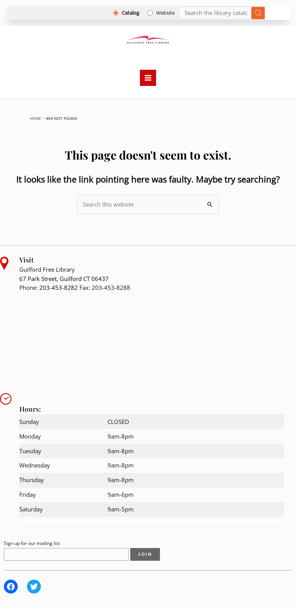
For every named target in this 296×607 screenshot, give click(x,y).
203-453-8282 (58, 287)
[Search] (222, 13)
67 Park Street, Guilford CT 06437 (64, 278)
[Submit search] (258, 13)
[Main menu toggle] (148, 78)
